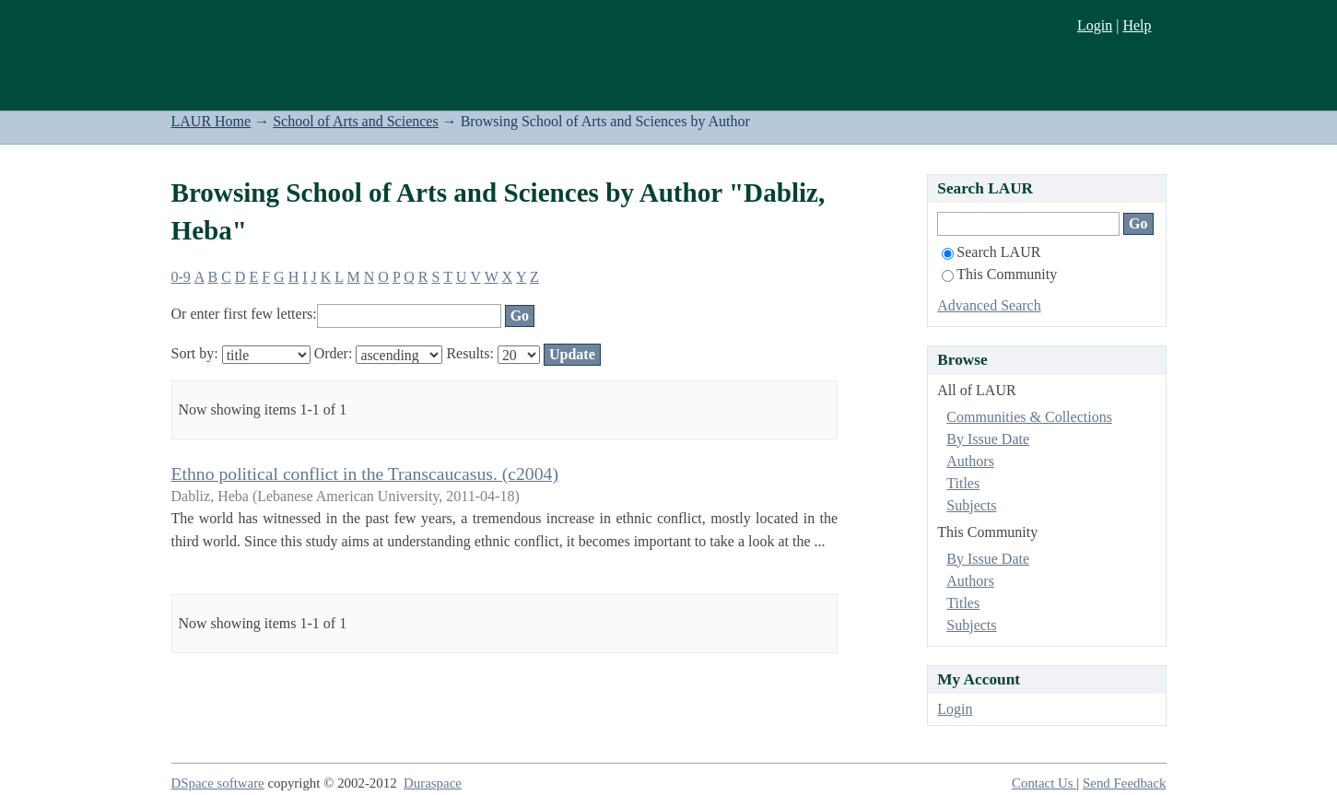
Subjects (971, 505)
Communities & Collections (1029, 417)
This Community (999, 274)
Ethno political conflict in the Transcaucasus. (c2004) (364, 473)
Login (1094, 25)
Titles (962, 483)
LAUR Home (211, 121)
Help (1136, 25)
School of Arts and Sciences (356, 121)
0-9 (181, 277)
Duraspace (433, 783)
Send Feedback (1124, 783)
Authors (970, 461)
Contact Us (1044, 783)
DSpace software (217, 783)
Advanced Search (988, 305)
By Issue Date (987, 439)
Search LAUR (991, 252)
